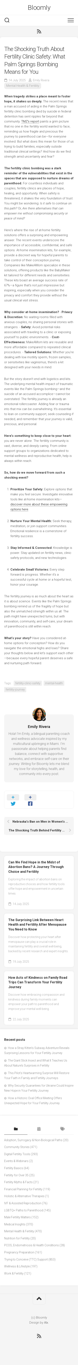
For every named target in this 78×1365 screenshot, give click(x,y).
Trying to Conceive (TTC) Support (26, 1259)
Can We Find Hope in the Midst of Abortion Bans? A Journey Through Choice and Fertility (36, 867)
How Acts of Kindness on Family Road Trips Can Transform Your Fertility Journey (37, 982)
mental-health (54, 683)
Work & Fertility (14, 1273)
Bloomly (39, 7)
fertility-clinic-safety (27, 683)
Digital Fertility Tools (17, 1154)
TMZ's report (30, 121)
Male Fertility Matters (17, 1217)
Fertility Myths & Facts (18, 1182)
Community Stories (17, 1147)
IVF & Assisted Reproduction (22, 1203)
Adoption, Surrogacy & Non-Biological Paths (33, 1140)
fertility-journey (15, 689)
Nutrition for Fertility (17, 1238)
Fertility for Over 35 (16, 1175)
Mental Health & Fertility (22, 86)
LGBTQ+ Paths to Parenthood (23, 1210)
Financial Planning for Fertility (23, 1189)
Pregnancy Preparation (19, 1252)
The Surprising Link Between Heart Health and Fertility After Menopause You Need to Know (37, 924)
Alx (46, 1322)
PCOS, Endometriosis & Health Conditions (31, 1245)
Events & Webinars (16, 1161)
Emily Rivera (41, 80)
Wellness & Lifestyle (17, 1266)
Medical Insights (14, 1224)
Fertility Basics (13, 1168)
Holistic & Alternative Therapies (24, 1196)
